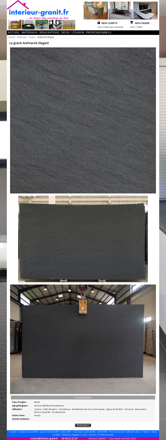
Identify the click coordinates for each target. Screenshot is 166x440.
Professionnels (106, 434)
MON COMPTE (107, 23)
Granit (32, 37)
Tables (145, 431)
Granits (12, 431)
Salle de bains (133, 431)
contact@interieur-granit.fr (44, 438)
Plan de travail (116, 431)
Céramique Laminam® (83, 431)
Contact (92, 434)
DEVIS (65, 32)
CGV (84, 434)
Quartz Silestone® (49, 431)
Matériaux (22, 37)
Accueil (11, 37)
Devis (154, 431)
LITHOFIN (77, 32)
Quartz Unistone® (28, 431)
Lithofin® (102, 431)
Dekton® (65, 431)
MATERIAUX (30, 32)
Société (56, 434)
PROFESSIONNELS (98, 32)
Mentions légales (70, 434)
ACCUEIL (14, 32)
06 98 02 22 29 (69, 438)
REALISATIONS (49, 32)
